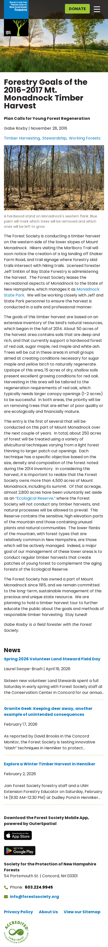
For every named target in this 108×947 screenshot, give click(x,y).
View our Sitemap (82, 912)
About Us (48, 912)
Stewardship (54, 138)
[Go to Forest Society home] (16, 18)
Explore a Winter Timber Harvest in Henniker (49, 764)
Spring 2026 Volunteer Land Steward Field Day (52, 659)
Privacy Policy (18, 912)
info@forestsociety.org (34, 896)
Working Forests (84, 138)
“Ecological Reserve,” (35, 498)
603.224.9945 (39, 887)
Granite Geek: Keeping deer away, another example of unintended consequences (48, 711)
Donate (77, 9)
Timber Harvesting (22, 138)
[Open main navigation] (97, 8)
